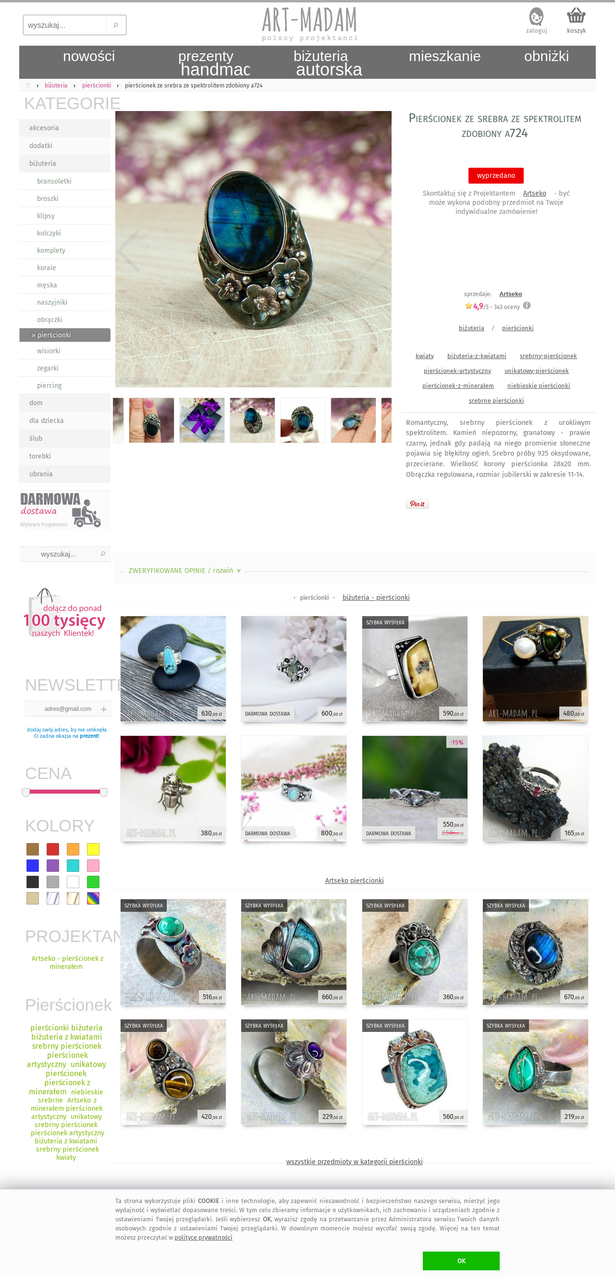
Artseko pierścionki (354, 881)
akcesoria (44, 128)
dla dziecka (46, 421)
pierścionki (518, 328)
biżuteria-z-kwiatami (476, 356)
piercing (49, 386)
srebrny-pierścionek (548, 356)
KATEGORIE (67, 103)
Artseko (534, 193)
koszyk (576, 30)
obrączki (49, 320)
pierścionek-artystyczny (457, 370)
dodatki (40, 146)
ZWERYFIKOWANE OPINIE (186, 571)
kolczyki (49, 233)
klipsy (46, 216)
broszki (48, 199)
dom (36, 403)
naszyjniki (52, 302)
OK (461, 1261)
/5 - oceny (492, 307)
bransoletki (54, 181)
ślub (35, 438)
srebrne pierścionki (496, 400)
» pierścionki (51, 335)
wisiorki (49, 351)
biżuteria (42, 164)
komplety (51, 251)
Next (376, 251)
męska (47, 285)
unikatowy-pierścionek (536, 370)
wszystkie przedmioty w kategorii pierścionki (354, 1162)
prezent (89, 736)
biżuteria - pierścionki (376, 598)
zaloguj (536, 30)
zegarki (48, 368)
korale (46, 268)
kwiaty (425, 356)
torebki (40, 456)
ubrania (41, 474)
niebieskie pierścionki (538, 385)
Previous (128, 251)
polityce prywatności (203, 1237)
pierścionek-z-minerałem (458, 385)
